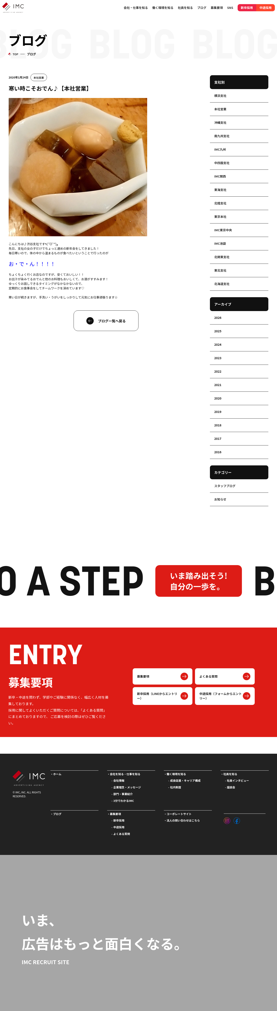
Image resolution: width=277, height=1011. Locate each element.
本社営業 (39, 77)
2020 (217, 398)
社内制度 (175, 787)
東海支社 (220, 190)
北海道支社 (221, 284)
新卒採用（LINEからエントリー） (157, 695)
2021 (217, 385)
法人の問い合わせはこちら (183, 820)
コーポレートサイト (179, 814)
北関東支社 (221, 257)
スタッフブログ (224, 486)
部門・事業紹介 (123, 794)
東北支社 (220, 270)
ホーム (57, 774)
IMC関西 (220, 176)
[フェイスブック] (237, 819)
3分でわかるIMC (123, 801)
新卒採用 (247, 7)
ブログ (201, 7)
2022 (217, 371)
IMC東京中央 (223, 230)
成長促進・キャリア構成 (185, 780)
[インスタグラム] (227, 819)
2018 (217, 425)
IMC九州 (220, 149)
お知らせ (220, 499)
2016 (217, 452)
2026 (217, 317)
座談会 (231, 787)
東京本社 (220, 216)
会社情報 (118, 780)
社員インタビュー (238, 780)
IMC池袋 (220, 243)
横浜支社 (220, 95)
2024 (217, 344)
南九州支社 (221, 136)
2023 (217, 358)
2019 (217, 411)
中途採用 (265, 7)
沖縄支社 (220, 122)
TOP (15, 54)
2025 (217, 331)
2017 (217, 438)
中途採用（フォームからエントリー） (220, 695)
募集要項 (143, 676)
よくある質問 (208, 676)
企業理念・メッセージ (127, 787)
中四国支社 (221, 163)
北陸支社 (220, 203)
